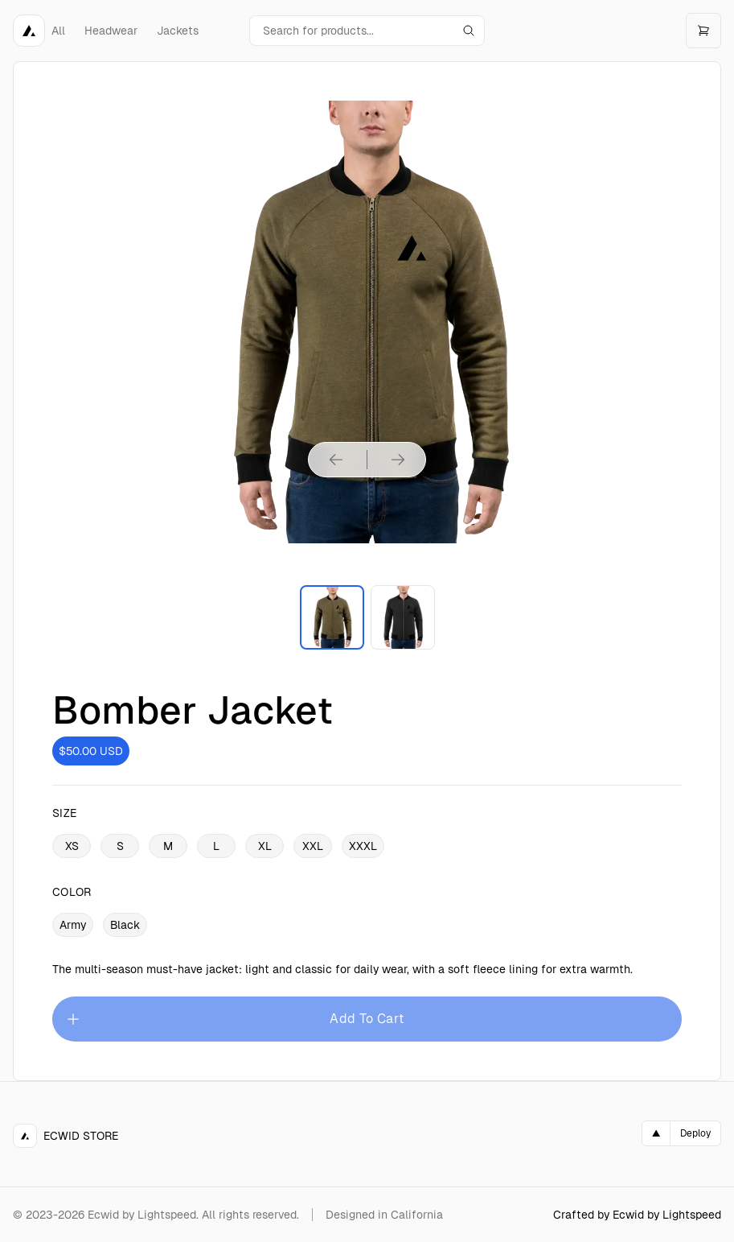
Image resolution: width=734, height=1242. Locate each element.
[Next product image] (398, 460)
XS (72, 846)
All (58, 30)
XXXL (363, 846)
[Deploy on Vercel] (681, 1133)
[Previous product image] (336, 460)
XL (265, 846)
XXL (312, 846)
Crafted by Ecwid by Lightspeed (637, 1214)
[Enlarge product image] (332, 617)
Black (125, 924)
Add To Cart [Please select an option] (234, 1019)
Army (72, 924)
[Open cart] (703, 30)
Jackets (178, 30)
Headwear (110, 30)
